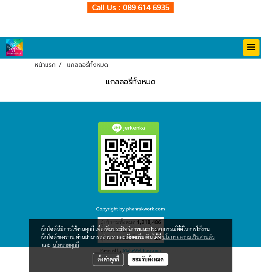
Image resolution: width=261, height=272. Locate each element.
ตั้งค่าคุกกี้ (108, 259)
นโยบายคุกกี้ (66, 244)
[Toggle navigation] (251, 47)
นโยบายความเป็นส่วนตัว (188, 236)
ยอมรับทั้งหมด (148, 259)
